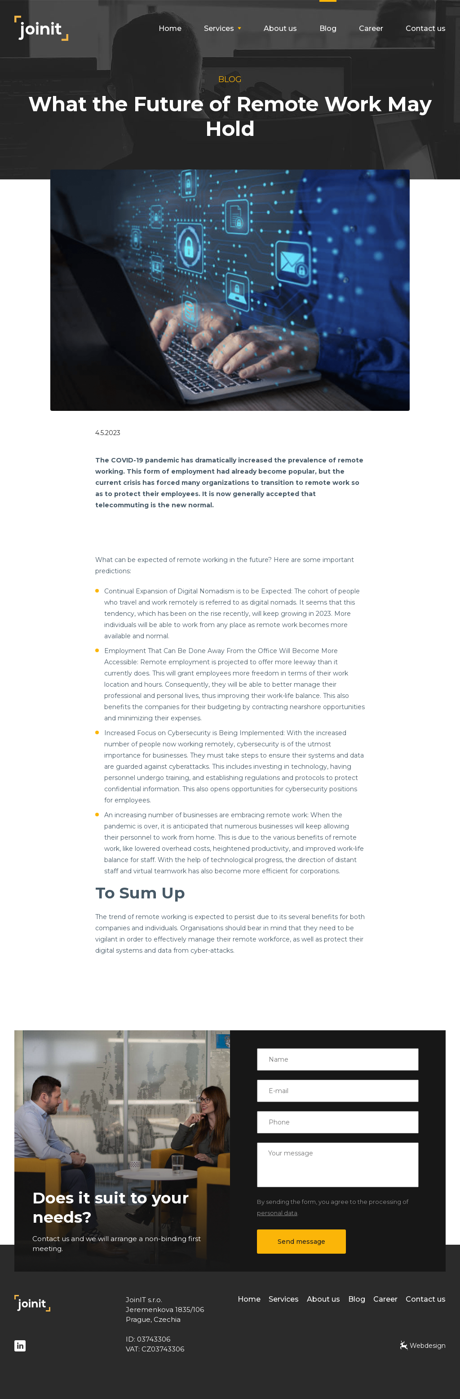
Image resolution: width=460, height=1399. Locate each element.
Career (371, 28)
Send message (301, 1242)
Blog (327, 28)
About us (280, 28)
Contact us (426, 28)
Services (284, 1299)
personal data (277, 1212)
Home (170, 28)
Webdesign (423, 1345)
